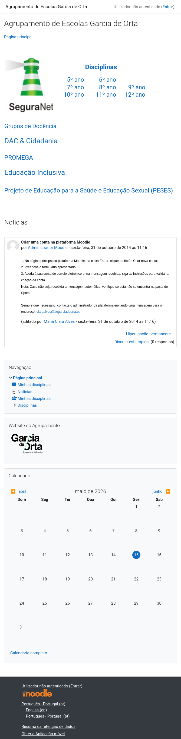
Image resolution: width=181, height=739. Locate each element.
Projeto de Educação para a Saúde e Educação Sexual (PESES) (88, 190)
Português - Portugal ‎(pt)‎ (43, 704)
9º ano (136, 87)
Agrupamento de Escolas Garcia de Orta (46, 6)
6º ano (107, 79)
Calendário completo (28, 652)
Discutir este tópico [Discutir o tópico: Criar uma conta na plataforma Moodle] (132, 341)
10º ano (74, 94)
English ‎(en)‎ (36, 710)
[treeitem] (90, 391)
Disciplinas (101, 67)
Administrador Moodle (47, 247)
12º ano (135, 94)
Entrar (168, 6)
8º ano (107, 87)
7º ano (75, 87)
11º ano (106, 94)
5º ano (75, 79)
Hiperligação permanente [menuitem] (148, 333)
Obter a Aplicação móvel (43, 733)
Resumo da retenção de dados (48, 726)
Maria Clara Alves (59, 321)
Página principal (18, 36)
